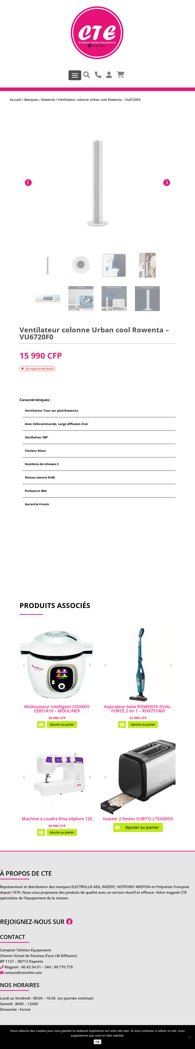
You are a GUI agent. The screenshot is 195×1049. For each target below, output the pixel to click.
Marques (31, 99)
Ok (97, 1042)
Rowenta (48, 99)
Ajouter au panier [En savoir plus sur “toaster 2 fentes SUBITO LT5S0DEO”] (142, 827)
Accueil (15, 99)
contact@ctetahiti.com (23, 972)
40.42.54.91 (31, 967)
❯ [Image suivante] (89, 665)
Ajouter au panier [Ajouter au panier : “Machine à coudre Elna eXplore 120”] (62, 832)
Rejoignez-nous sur (36, 921)
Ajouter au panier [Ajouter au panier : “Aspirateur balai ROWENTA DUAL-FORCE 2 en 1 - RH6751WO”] (143, 724)
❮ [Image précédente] (24, 665)
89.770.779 (63, 967)
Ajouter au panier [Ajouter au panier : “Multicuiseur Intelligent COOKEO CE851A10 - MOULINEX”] (62, 724)
